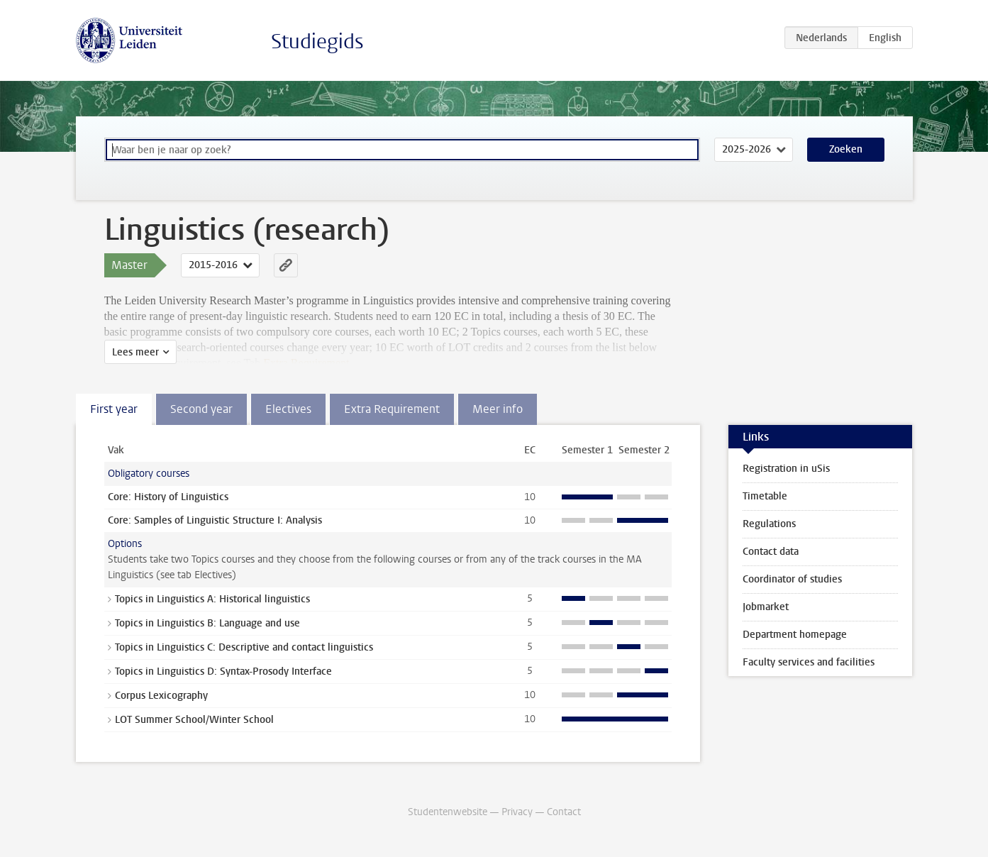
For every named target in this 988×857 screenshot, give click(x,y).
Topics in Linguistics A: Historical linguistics (212, 599)
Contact (564, 812)
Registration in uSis (786, 468)
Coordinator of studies (792, 579)
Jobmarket (766, 607)
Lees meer (135, 352)
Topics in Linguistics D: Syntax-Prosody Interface (223, 671)
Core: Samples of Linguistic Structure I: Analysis (215, 520)
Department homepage (795, 634)
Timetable (765, 496)
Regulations (769, 524)
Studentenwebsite (447, 812)
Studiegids (317, 41)
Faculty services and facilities (809, 662)
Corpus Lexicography (161, 695)
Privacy (517, 812)
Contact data (771, 551)
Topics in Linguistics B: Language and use (207, 623)
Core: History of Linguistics (168, 497)
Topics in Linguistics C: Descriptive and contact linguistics (244, 647)
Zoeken (845, 149)
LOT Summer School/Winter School (194, 719)
